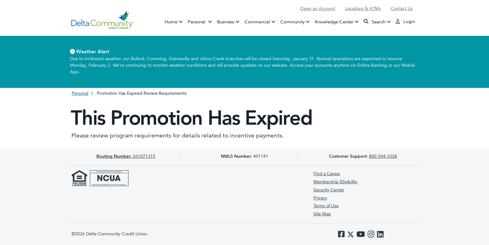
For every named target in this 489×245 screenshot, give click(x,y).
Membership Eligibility (335, 182)
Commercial (257, 22)
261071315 (125, 156)
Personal (201, 21)
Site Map (322, 214)
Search (374, 22)
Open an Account (317, 9)
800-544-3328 (383, 156)
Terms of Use (326, 206)
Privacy (320, 198)
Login (405, 21)
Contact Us (402, 9)
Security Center (328, 190)
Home (171, 22)
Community (292, 22)
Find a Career (326, 174)
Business (225, 22)
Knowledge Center (334, 22)
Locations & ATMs (363, 9)
